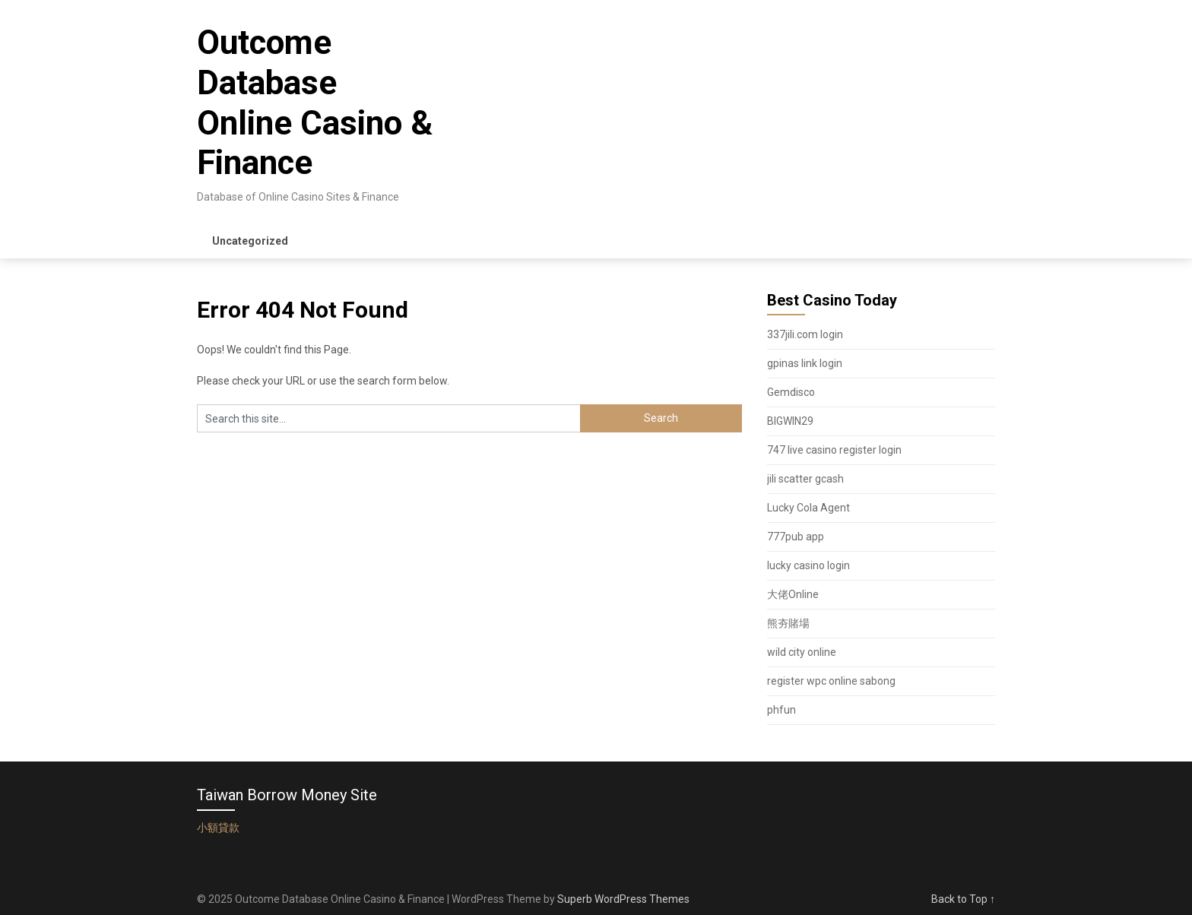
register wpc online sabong (831, 681)
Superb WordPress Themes (623, 899)
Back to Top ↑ (963, 899)
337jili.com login (805, 334)
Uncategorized (250, 241)
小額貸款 (218, 828)
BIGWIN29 (790, 421)
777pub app (795, 536)
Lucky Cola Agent (808, 508)
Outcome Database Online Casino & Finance (315, 102)
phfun (781, 710)
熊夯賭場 (788, 623)
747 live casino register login (834, 450)
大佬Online (793, 594)
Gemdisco (791, 392)
